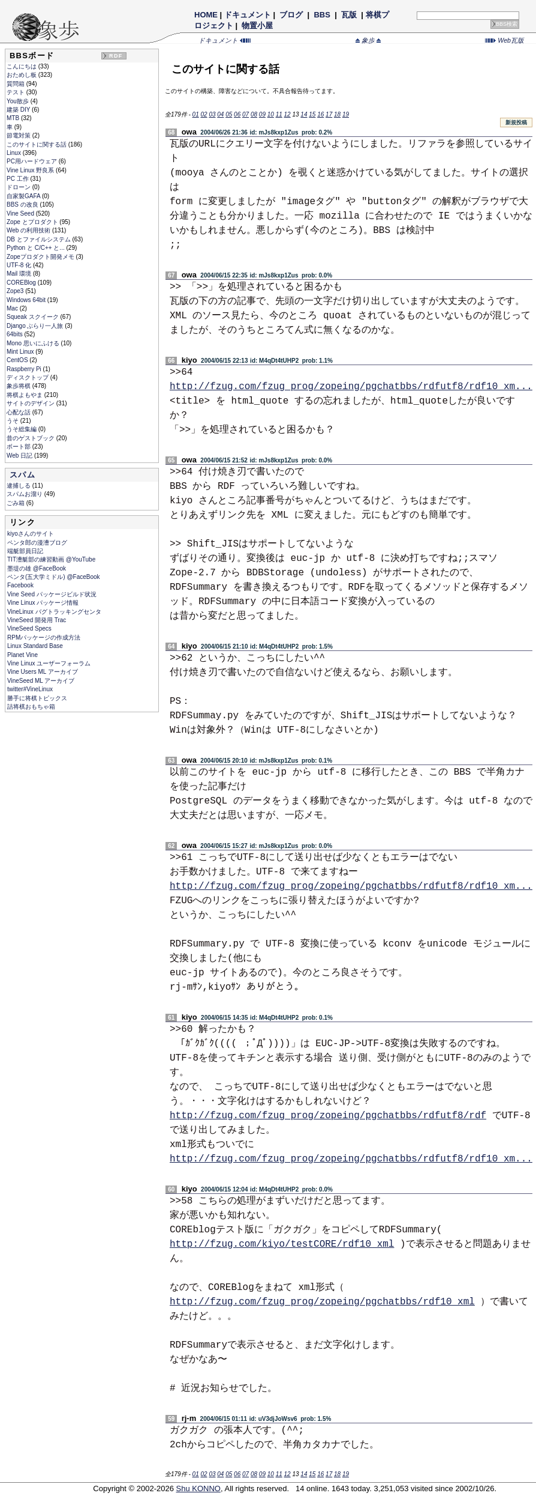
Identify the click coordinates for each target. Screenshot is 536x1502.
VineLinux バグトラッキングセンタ (54, 611)
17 (329, 114)
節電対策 (19, 135)
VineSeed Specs (29, 628)
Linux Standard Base (35, 646)
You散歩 (19, 101)
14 (303, 114)
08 (254, 114)
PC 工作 (18, 178)
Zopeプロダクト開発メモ (41, 256)
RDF (115, 56)
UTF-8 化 (20, 265)
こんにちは (22, 66)
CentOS (18, 360)
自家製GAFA (24, 196)
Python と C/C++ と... (36, 247)
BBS (322, 14)
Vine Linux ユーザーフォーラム (49, 663)
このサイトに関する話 (37, 144)
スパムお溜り (25, 494)
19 (345, 114)
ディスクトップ (28, 377)
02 (203, 114)
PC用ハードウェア (33, 161)
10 (270, 114)
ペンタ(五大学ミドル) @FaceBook (53, 577)
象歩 (368, 40)
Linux (15, 153)
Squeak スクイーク (33, 316)
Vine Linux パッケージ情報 (43, 602)
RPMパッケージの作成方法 (43, 637)
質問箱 (16, 83)
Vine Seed (21, 213)
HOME (206, 14)
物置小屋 (257, 25)
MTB (14, 118)
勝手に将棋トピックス (37, 698)
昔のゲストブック (31, 438)
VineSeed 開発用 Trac (36, 620)
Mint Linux (21, 351)
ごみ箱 (16, 503)
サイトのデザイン (31, 403)
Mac (13, 308)
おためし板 (22, 74)
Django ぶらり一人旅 (36, 326)
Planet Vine (22, 655)
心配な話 (19, 412)
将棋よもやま (25, 395)
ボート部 (19, 446)
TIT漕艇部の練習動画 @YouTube (51, 559)
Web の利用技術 (29, 230)
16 (320, 114)
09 (262, 114)
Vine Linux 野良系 (31, 170)
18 (337, 114)
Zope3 (16, 291)
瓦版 (349, 14)
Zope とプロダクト (33, 222)
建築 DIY (19, 109)
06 (237, 114)
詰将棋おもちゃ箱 (31, 706)
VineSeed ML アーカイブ (40, 680)
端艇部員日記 (25, 551)
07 (245, 114)
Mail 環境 (20, 273)
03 (212, 114)
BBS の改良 (23, 204)
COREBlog (22, 282)
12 (287, 114)
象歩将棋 (19, 386)
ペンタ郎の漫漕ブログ (37, 542)
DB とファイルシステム (39, 239)
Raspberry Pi (25, 369)
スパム (22, 474)
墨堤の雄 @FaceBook (36, 568)
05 (228, 114)
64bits (15, 334)
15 (312, 114)
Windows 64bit (27, 300)
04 (220, 114)
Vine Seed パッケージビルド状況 (52, 594)
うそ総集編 (22, 429)
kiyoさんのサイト (30, 533)
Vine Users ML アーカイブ (42, 671)
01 (195, 114)
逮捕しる (19, 485)
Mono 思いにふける (34, 343)
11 (279, 114)
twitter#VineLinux (30, 689)
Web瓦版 (504, 40)
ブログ (291, 14)
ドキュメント (247, 14)
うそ (13, 420)
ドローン (19, 187)
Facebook (20, 585)
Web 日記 (20, 455)
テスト (16, 92)
